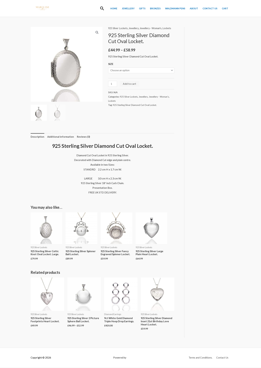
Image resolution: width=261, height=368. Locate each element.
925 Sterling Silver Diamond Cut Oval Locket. (135, 105)
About (194, 8)
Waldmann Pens (175, 8)
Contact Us (210, 8)
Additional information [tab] (60, 136)
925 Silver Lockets (118, 28)
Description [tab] (37, 136)
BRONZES (155, 8)
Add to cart (129, 83)
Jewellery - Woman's (152, 28)
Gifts (142, 8)
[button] (102, 8)
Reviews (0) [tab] (84, 136)
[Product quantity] (112, 84)
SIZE (110, 63)
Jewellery (128, 8)
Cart (225, 8)
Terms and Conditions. (201, 358)
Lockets (168, 28)
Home (113, 8)
